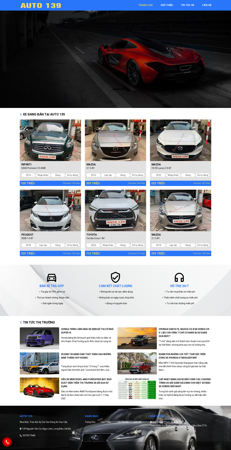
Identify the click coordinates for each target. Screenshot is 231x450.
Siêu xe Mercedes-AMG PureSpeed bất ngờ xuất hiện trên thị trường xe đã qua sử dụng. (86, 383)
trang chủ (145, 5)
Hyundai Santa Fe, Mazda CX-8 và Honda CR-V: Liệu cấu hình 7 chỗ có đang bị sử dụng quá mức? (184, 332)
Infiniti (26, 164)
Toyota (91, 234)
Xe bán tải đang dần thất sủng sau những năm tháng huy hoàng (86, 356)
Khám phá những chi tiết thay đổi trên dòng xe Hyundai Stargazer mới (182, 356)
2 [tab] (117, 105)
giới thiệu (167, 5)
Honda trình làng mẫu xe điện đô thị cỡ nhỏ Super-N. (87, 331)
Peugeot (27, 234)
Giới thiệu (106, 422)
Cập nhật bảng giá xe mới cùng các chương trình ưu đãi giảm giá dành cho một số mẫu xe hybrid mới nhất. (185, 383)
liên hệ (206, 5)
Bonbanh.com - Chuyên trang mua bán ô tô (184, 425)
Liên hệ (137, 422)
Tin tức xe (123, 422)
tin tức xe (187, 5)
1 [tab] (113, 105)
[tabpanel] (115, 54)
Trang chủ (90, 422)
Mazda (91, 164)
